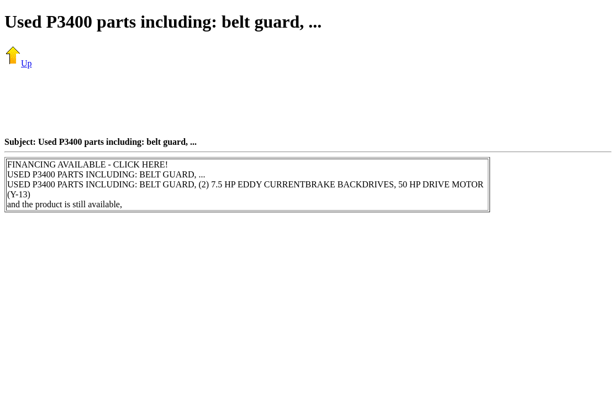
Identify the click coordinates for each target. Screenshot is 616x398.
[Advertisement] (308, 102)
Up (18, 63)
